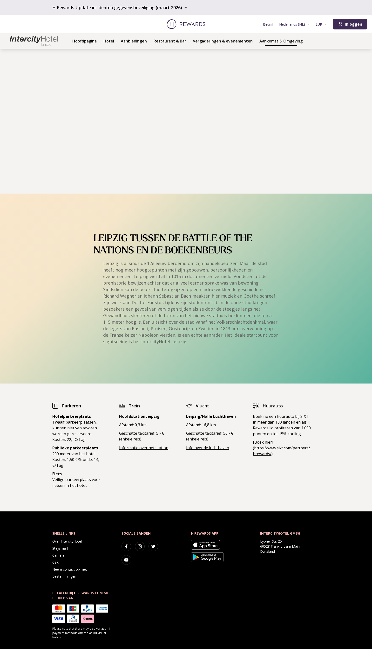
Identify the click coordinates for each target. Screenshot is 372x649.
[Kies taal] (294, 24)
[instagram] (140, 546)
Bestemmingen (64, 576)
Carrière (58, 555)
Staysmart (60, 548)
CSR (55, 562)
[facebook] (126, 546)
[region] (186, 121)
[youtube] (126, 560)
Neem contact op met (69, 569)
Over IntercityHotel (67, 541)
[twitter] (153, 546)
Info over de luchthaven (207, 447)
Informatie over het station (143, 447)
